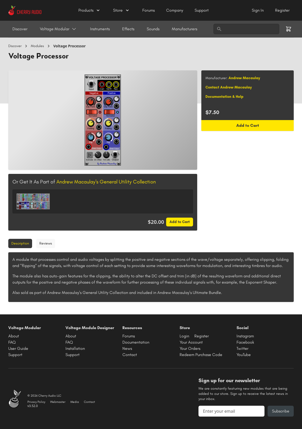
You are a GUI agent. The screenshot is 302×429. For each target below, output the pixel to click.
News (127, 348)
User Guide (18, 348)
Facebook (245, 342)
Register (282, 10)
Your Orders (190, 348)
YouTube (244, 354)
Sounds (153, 28)
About (13, 336)
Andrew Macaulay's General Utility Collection (106, 182)
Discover (19, 28)
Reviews (45, 243)
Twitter (242, 348)
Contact (129, 354)
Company (175, 10)
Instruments (100, 28)
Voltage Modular (58, 29)
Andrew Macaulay (244, 78)
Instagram (245, 336)
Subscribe (280, 411)
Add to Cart (180, 222)
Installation (75, 348)
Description (20, 243)
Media (74, 402)
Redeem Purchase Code (201, 354)
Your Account (191, 342)
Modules (37, 46)
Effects (128, 28)
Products (89, 10)
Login (184, 336)
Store (121, 10)
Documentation (135, 342)
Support (202, 10)
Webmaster (57, 402)
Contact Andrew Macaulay (228, 87)
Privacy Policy (36, 402)
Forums (149, 10)
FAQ (12, 342)
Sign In (258, 10)
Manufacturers (184, 28)
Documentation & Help (224, 96)
